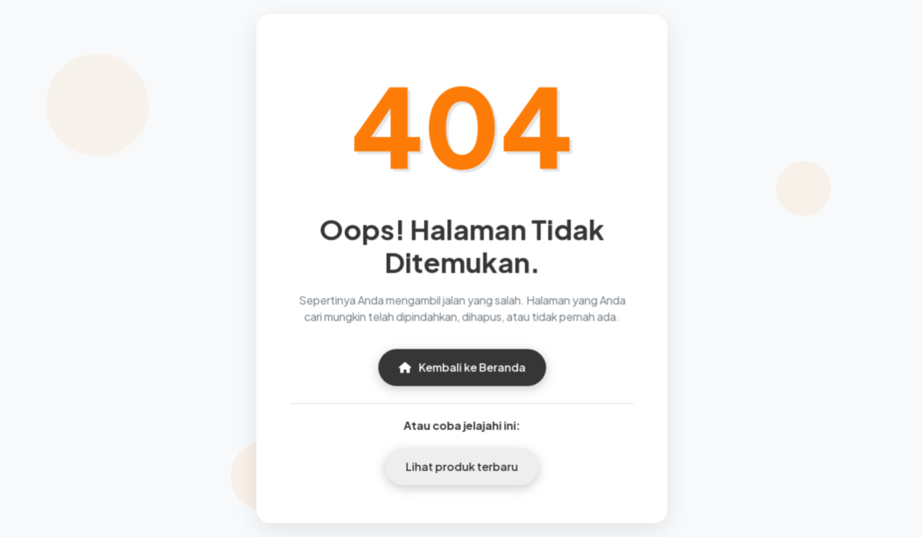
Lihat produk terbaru (461, 465)
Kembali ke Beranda (461, 366)
